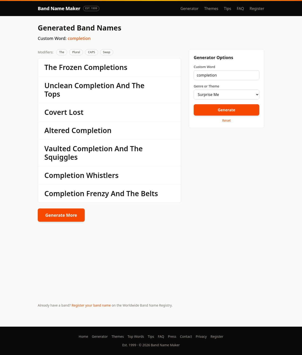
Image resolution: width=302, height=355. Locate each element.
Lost (76, 112)
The (61, 52)
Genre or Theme (206, 86)
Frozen (70, 67)
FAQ (240, 8)
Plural (76, 52)
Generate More (61, 215)
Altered (57, 130)
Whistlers (102, 175)
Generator (189, 8)
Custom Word (204, 67)
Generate (226, 110)
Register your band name (91, 305)
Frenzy (97, 193)
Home (83, 336)
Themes (211, 8)
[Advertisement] (226, 165)
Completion (94, 85)
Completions (105, 67)
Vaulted (57, 148)
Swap (106, 52)
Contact (186, 336)
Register (257, 8)
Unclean (58, 85)
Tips (227, 8)
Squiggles (61, 157)
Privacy (201, 336)
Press (172, 336)
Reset (226, 120)
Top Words (136, 336)
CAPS (91, 52)
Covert (55, 112)
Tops (52, 94)
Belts (149, 193)
